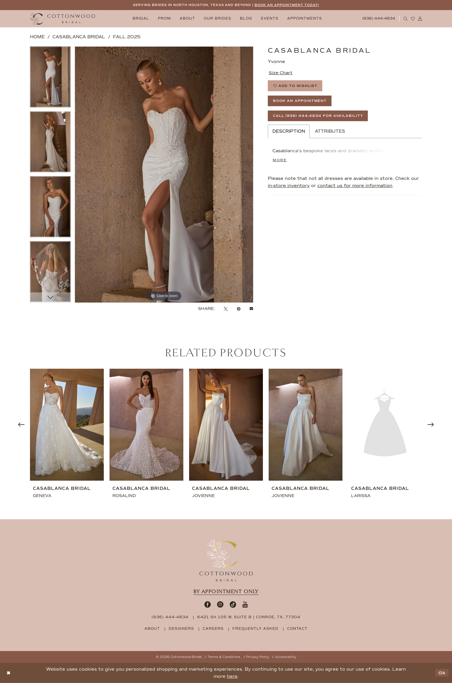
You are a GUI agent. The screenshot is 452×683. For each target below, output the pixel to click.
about (152, 629)
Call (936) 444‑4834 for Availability (319, 117)
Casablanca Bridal (78, 36)
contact (297, 629)
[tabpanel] (50, 78)
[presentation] (67, 425)
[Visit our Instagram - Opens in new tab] (220, 604)
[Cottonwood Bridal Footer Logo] (226, 560)
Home (37, 36)
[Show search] (405, 19)
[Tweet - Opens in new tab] (225, 309)
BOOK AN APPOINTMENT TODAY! (287, 5)
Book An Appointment (300, 101)
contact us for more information (354, 186)
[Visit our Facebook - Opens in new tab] (207, 604)
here (232, 676)
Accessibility (285, 657)
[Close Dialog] (8, 673)
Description (288, 132)
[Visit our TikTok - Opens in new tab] (232, 604)
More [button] (280, 161)
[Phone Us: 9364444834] (379, 19)
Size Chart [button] (281, 72)
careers (213, 629)
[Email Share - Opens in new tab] (251, 309)
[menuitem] (141, 19)
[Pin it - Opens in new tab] (239, 309)
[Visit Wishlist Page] (413, 19)
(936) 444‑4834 (170, 617)
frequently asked (255, 629)
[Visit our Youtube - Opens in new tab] (245, 604)
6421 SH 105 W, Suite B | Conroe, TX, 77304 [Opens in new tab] (248, 617)
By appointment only (226, 592)
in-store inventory (289, 186)
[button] (420, 19)
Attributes (330, 132)
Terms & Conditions (224, 657)
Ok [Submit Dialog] (442, 673)
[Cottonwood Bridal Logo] (62, 19)
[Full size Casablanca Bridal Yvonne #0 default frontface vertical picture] (164, 175)
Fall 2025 (126, 36)
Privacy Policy (257, 657)
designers (181, 629)
